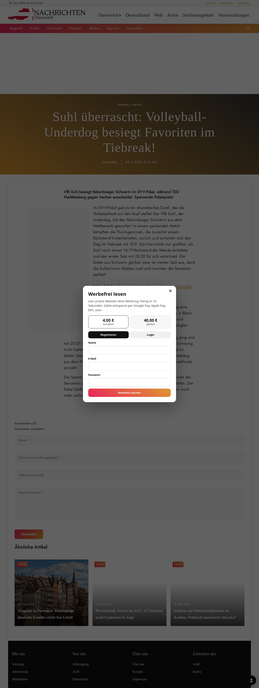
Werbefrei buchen (129, 392)
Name (92, 342)
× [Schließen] (170, 291)
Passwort (94, 375)
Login (150, 334)
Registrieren (108, 334)
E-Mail (92, 358)
